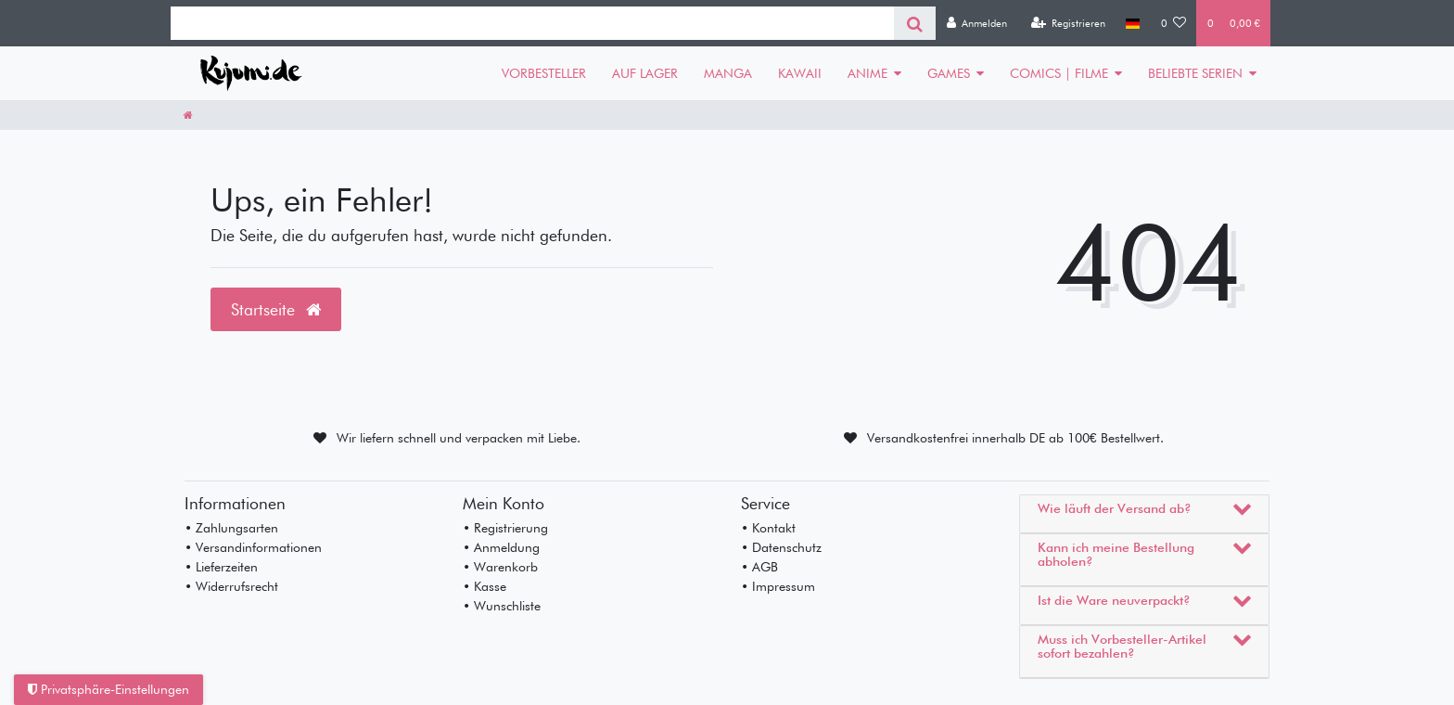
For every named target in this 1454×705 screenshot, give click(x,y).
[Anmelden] (976, 23)
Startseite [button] (276, 309)
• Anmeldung (501, 547)
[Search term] (532, 23)
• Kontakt (768, 527)
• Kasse (484, 586)
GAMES (948, 73)
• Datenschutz (781, 547)
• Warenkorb (500, 566)
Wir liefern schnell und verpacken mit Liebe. (458, 437)
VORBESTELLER (544, 73)
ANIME (867, 73)
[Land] (1133, 23)
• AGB (759, 566)
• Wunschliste (502, 605)
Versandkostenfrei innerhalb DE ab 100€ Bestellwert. (1015, 437)
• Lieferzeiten (221, 566)
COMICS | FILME (1059, 73)
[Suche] (915, 23)
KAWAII (800, 73)
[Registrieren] (1068, 23)
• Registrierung (505, 527)
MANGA (728, 73)
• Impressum (778, 586)
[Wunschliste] (1174, 23)
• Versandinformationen (253, 547)
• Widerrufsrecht (231, 586)
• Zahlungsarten (231, 527)
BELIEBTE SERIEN (1195, 73)
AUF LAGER (645, 73)
